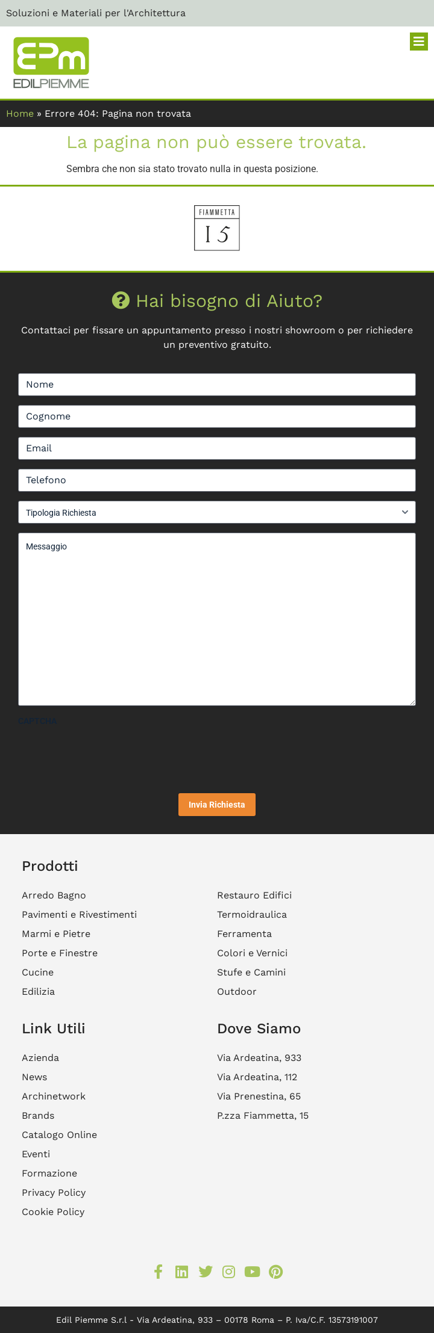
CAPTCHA (37, 721)
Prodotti (50, 866)
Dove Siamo (259, 1028)
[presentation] (109, 755)
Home (20, 113)
